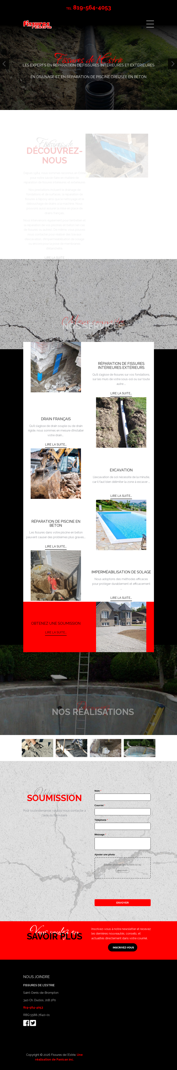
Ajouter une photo (105, 854)
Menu (150, 24)
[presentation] (122, 889)
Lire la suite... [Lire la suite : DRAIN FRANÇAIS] (56, 444)
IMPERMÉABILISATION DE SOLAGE (121, 572)
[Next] (172, 63)
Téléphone (101, 820)
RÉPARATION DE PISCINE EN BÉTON (55, 523)
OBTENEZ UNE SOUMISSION (56, 623)
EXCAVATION (121, 470)
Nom (98, 790)
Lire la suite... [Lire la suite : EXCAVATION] (121, 496)
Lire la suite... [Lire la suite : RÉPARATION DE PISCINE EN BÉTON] (56, 546)
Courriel (100, 805)
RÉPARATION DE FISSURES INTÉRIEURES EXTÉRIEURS (121, 365)
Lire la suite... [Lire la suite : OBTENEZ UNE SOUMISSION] (56, 632)
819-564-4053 (33, 1007)
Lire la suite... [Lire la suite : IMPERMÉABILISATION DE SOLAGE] (121, 598)
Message (100, 834)
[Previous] (4, 63)
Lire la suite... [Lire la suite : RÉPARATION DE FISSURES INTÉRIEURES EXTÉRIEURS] (121, 393)
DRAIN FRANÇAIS (56, 419)
